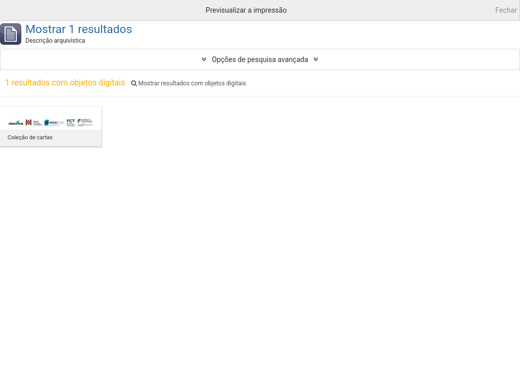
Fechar (506, 10)
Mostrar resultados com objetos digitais (188, 83)
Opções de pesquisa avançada (260, 59)
